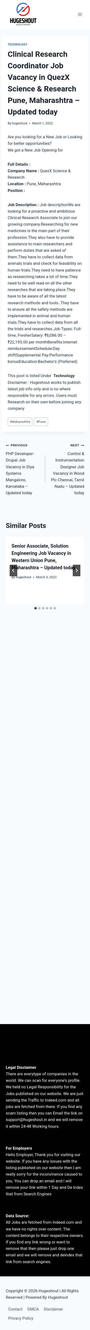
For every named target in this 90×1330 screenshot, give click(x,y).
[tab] (35, 608)
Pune (41, 422)
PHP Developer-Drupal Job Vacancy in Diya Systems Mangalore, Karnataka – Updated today (23, 468)
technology (18, 44)
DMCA (33, 1309)
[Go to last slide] (13, 570)
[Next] (76, 570)
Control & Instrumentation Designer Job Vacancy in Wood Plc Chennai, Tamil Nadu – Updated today (66, 468)
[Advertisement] (45, 676)
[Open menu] (79, 14)
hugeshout (19, 123)
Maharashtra (20, 422)
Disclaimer (53, 1309)
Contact (15, 1309)
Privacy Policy (20, 1318)
